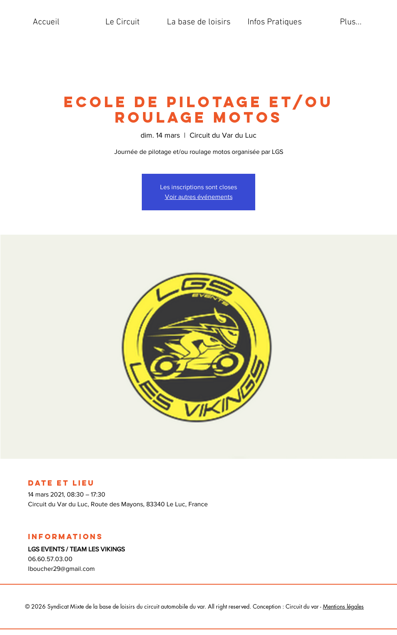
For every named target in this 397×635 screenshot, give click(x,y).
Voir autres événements (199, 196)
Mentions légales (343, 606)
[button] (122, 22)
